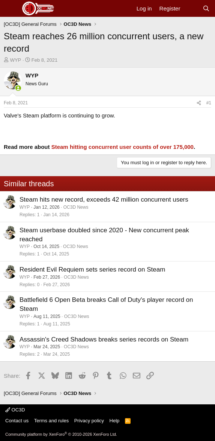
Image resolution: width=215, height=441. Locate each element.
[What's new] (191, 8)
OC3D (15, 410)
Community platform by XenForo (61, 434)
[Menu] (10, 8)
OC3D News (76, 207)
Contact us (17, 420)
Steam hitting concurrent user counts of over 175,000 (122, 147)
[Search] (206, 8)
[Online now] (18, 88)
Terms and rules (51, 420)
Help (115, 420)
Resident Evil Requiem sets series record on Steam (92, 269)
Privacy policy (89, 420)
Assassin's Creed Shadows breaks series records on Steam (104, 339)
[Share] (199, 103)
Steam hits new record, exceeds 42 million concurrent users (104, 199)
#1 (208, 102)
